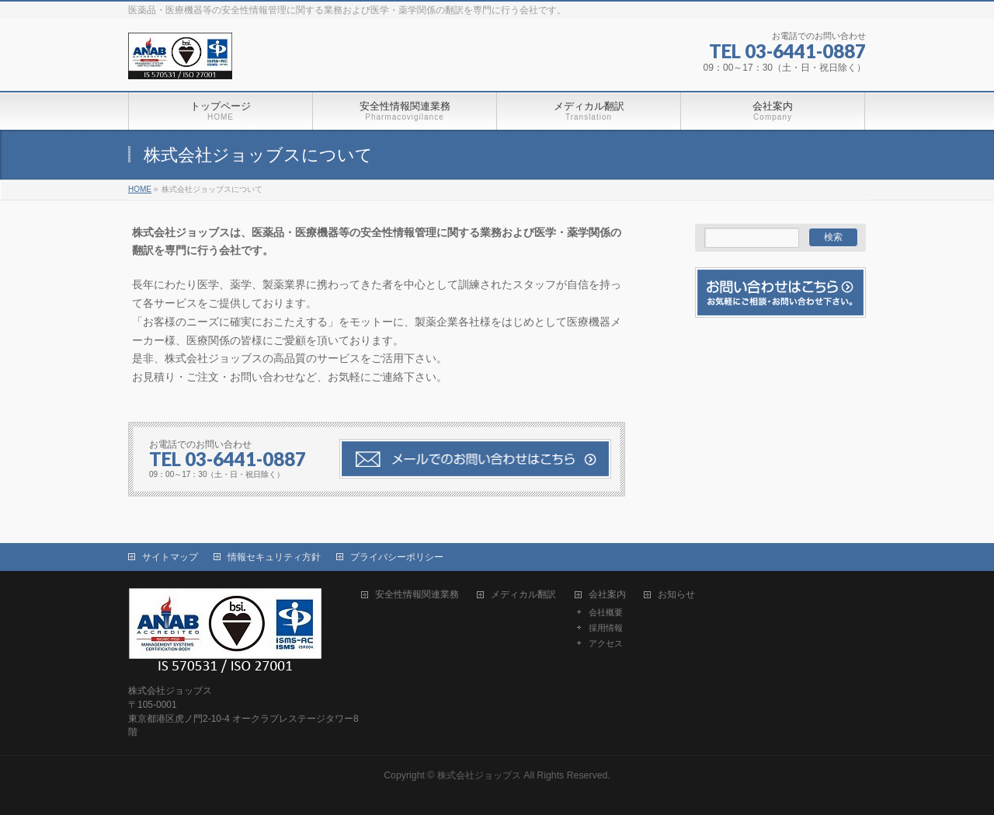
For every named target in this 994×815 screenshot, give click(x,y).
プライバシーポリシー (396, 557)
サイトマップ (170, 557)
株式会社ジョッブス (479, 775)
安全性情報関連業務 (417, 595)
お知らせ (676, 595)
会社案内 (607, 595)
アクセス (606, 643)
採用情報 (606, 627)
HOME (139, 189)
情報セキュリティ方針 (274, 557)
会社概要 (606, 612)
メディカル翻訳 (523, 595)
